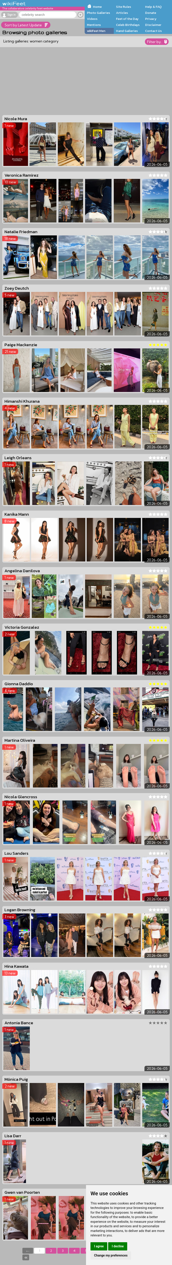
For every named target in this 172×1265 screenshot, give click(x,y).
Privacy (151, 18)
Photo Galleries (98, 12)
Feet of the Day (127, 18)
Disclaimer (153, 24)
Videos (92, 18)
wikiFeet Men (96, 30)
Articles (122, 12)
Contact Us (153, 30)
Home (97, 6)
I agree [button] (99, 1246)
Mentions (94, 24)
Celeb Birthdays (128, 24)
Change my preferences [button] (110, 1255)
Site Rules (123, 6)
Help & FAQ (153, 6)
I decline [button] (118, 1246)
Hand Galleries (127, 30)
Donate (150, 12)
